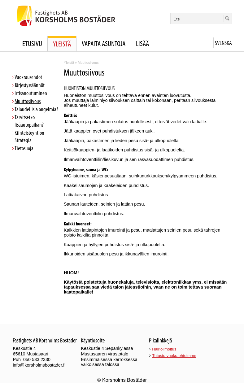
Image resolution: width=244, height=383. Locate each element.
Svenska (223, 42)
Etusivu (32, 43)
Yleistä (62, 43)
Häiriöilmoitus (164, 349)
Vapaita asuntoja (103, 43)
